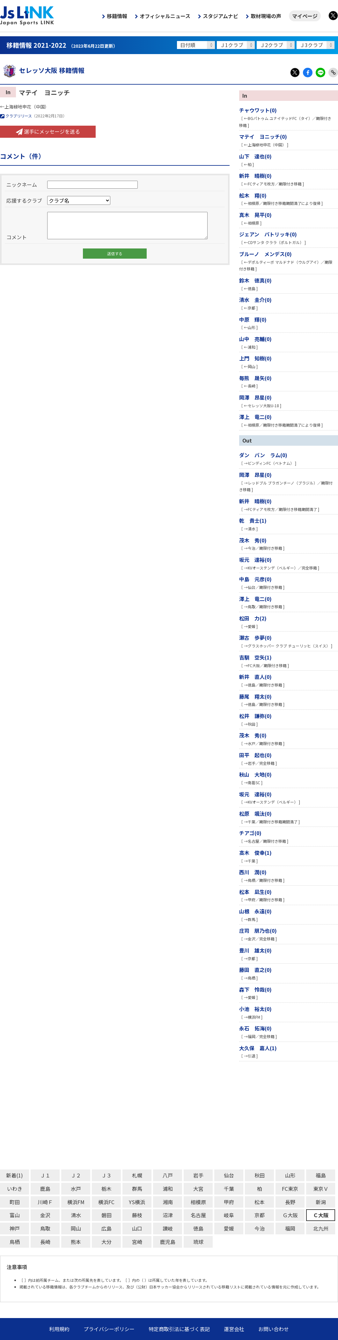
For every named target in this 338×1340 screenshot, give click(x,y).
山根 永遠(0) (255, 911)
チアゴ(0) (250, 833)
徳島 (198, 1228)
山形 (290, 1175)
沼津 (168, 1215)
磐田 (106, 1215)
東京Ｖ (320, 1188)
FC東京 (290, 1188)
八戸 (168, 1175)
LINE (320, 72)
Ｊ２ (76, 1175)
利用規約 (59, 1329)
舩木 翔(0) (253, 195)
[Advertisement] (169, 1115)
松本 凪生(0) (255, 892)
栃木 (106, 1188)
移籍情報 (117, 16)
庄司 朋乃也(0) (258, 930)
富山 (15, 1215)
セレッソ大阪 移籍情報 (42, 70)
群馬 (137, 1188)
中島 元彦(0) (255, 579)
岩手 (198, 1175)
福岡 (290, 1228)
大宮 (198, 1188)
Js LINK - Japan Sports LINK (27, 15)
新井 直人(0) (255, 676)
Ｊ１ (45, 1175)
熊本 (76, 1242)
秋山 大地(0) (255, 774)
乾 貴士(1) (253, 520)
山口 (137, 1228)
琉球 (198, 1242)
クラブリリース (16, 115)
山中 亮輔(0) (255, 339)
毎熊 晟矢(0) (255, 378)
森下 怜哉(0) (255, 989)
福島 (321, 1175)
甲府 (229, 1202)
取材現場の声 (266, 16)
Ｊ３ (106, 1175)
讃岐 (168, 1228)
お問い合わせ (273, 1329)
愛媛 (229, 1228)
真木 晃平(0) (255, 215)
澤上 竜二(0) (255, 417)
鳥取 (45, 1228)
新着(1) (14, 1175)
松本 (259, 1202)
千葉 (229, 1188)
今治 (259, 1228)
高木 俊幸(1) (255, 852)
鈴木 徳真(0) (255, 280)
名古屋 (198, 1215)
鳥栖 (15, 1242)
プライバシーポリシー (109, 1329)
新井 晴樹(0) (255, 175)
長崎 (45, 1242)
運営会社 (234, 1329)
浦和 (168, 1188)
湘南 (168, 1202)
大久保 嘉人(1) (258, 1048)
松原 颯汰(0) (255, 813)
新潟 (321, 1202)
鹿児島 (167, 1242)
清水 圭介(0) (255, 300)
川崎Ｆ (45, 1202)
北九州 (320, 1228)
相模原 (198, 1202)
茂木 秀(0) (253, 540)
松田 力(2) (253, 618)
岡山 (76, 1228)
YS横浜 (137, 1202)
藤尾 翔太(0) (255, 696)
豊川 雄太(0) (255, 950)
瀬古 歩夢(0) (255, 637)
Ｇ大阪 (290, 1215)
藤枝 (137, 1215)
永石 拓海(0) (255, 1028)
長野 (290, 1202)
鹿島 (45, 1188)
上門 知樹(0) (255, 358)
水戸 (76, 1188)
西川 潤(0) (253, 872)
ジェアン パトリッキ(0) (268, 234)
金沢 (45, 1215)
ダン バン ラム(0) (263, 455)
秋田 (259, 1175)
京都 (259, 1215)
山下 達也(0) (255, 156)
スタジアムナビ (220, 16)
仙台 (229, 1175)
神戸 (15, 1228)
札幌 (137, 1175)
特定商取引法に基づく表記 (179, 1329)
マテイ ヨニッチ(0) (263, 136)
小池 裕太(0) (255, 1009)
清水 (76, 1215)
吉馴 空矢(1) (255, 657)
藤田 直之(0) (255, 970)
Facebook (307, 72)
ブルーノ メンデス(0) (265, 254)
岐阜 (229, 1215)
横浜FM (75, 1202)
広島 (106, 1228)
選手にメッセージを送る (48, 131)
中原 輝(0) (253, 319)
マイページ (305, 16)
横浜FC (106, 1202)
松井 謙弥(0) (255, 716)
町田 (15, 1202)
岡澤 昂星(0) (255, 397)
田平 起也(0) (255, 755)
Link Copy (333, 72)
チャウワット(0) (258, 110)
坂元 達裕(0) (255, 559)
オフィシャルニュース (165, 16)
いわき (14, 1188)
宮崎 (137, 1242)
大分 (106, 1242)
